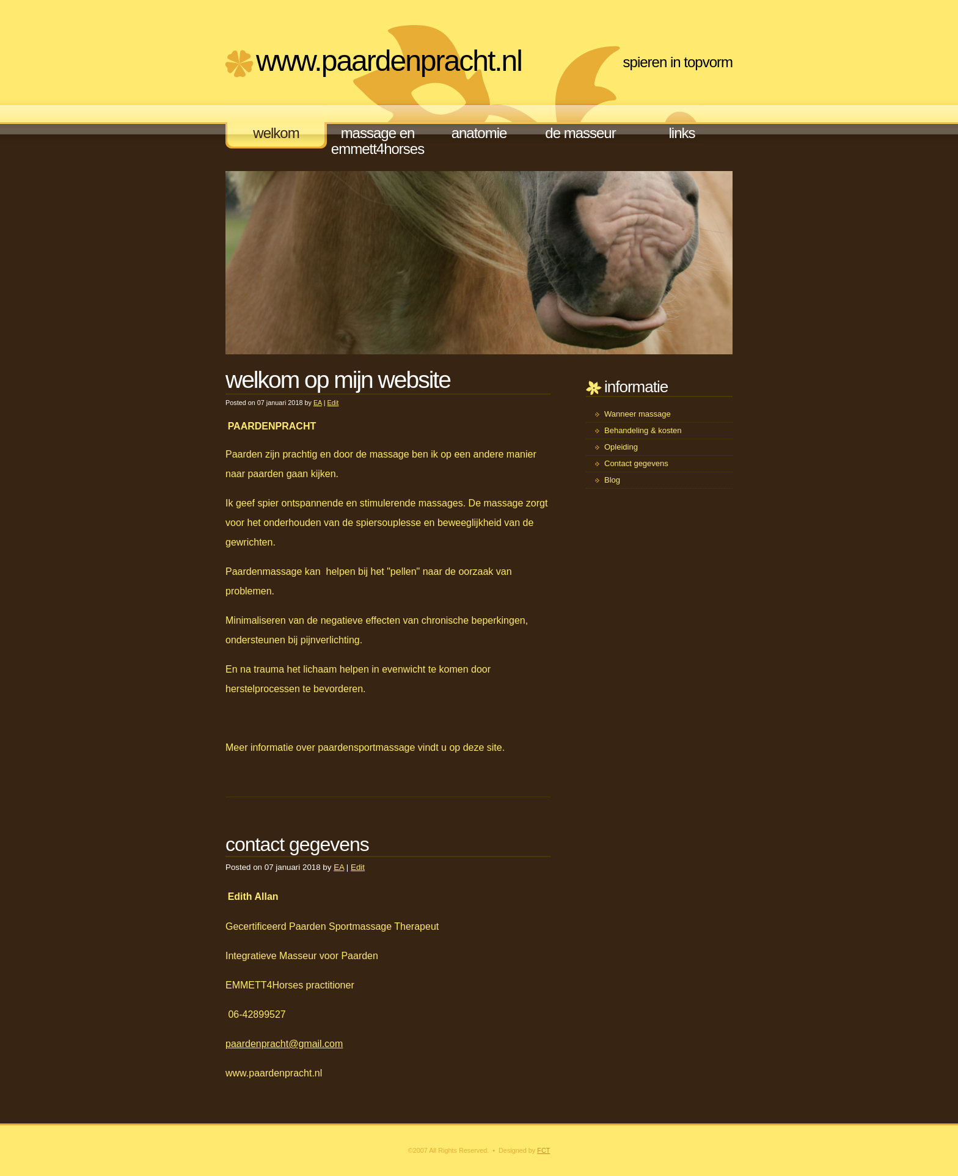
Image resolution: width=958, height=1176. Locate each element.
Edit (333, 402)
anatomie (479, 133)
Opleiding (621, 446)
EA (317, 402)
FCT (543, 1150)
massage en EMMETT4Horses (377, 141)
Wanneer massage (637, 413)
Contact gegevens (636, 463)
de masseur (580, 133)
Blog (612, 479)
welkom (276, 133)
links (681, 133)
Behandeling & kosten (642, 430)
